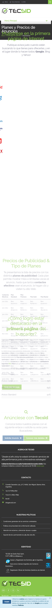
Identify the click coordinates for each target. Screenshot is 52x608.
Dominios (42, 595)
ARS (24, 2)
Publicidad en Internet (14, 35)
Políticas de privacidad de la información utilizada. (19, 526)
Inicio (3, 35)
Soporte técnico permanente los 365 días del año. (19, 535)
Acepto (37, 603)
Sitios (5, 2)
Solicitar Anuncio (13, 441)
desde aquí (40, 466)
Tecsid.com (5, 595)
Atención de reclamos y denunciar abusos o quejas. (20, 530)
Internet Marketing (17, 595)
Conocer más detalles (36, 441)
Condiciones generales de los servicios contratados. (20, 521)
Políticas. (21, 605)
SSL (10, 367)
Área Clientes (15, 2)
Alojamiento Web (30, 595)
